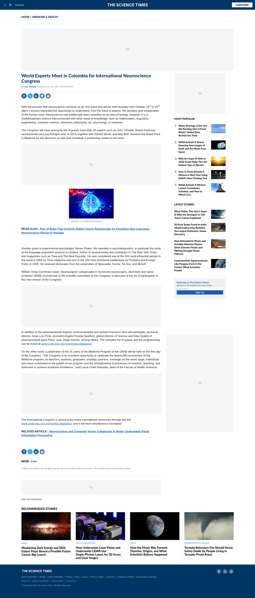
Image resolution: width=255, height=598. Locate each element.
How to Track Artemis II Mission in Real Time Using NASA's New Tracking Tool (193, 175)
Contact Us (71, 581)
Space (84, 577)
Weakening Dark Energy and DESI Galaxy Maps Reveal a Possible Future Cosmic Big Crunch (46, 551)
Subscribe (242, 4)
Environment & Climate (146, 577)
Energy (69, 577)
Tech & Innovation (29, 577)
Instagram (231, 571)
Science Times (124, 468)
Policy (77, 577)
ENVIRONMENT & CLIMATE (196, 543)
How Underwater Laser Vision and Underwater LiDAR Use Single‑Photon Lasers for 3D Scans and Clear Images (98, 553)
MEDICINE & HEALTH (45, 16)
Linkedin (36, 96)
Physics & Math (96, 577)
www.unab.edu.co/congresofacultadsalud (66, 343)
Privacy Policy (57, 581)
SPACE (24, 543)
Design (43, 577)
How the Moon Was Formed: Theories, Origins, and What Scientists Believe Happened (149, 551)
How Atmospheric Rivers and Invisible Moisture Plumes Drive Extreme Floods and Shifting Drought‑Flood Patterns (190, 247)
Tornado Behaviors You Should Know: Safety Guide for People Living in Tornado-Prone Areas (208, 551)
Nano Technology (55, 577)
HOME (25, 16)
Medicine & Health (126, 577)
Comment (42, 96)
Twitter (30, 96)
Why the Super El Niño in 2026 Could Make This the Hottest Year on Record (193, 161)
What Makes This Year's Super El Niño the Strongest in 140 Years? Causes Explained (190, 214)
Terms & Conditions (40, 581)
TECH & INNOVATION (85, 543)
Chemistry (110, 577)
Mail (48, 96)
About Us (25, 581)
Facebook (24, 96)
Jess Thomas (30, 86)
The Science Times (127, 5)
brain (34, 461)
